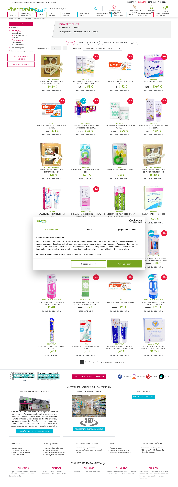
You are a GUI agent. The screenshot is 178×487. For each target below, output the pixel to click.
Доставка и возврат (51, 450)
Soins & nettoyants (20, 35)
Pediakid (96, 472)
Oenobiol (133, 472)
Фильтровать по (43, 48)
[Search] (71, 8)
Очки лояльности (18, 455)
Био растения (52, 14)
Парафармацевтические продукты (103, 14)
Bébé (21, 24)
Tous (70, 42)
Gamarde (12, 476)
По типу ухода (27, 19)
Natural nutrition (145, 474)
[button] (151, 9)
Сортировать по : (75, 48)
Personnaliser (88, 264)
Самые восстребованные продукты (120, 42)
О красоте (13, 14)
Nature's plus (151, 476)
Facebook (124, 376)
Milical (110, 474)
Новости (130, 2)
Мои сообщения (17, 448)
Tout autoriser (124, 264)
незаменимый (16, 27)
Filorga (11, 472)
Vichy (19, 476)
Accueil (11, 19)
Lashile (122, 474)
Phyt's (64, 474)
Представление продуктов (162, 14)
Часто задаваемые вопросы (54, 455)
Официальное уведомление (119, 450)
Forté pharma (144, 472)
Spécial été (141, 2)
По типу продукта (17, 48)
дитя (41, 14)
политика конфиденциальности (120, 452)
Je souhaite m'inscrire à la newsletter (89, 376)
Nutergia (161, 476)
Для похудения (118, 14)
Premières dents (17, 40)
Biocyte (109, 472)
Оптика (131, 14)
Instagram (138, 376)
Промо (81, 42)
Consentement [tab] (51, 229)
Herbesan (154, 472)
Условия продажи (116, 448)
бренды (163, 2)
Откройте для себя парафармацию (34, 431)
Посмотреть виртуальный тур (89, 429)
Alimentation (16, 42)
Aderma (44, 472)
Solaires (15, 38)
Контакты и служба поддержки (54, 452)
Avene (25, 472)
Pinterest (152, 376)
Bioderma (59, 472)
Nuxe (53, 474)
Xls (133, 474)
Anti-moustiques (18, 44)
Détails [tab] (89, 229)
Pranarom (143, 478)
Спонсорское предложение (21, 452)
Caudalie (18, 472)
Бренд (55, 48)
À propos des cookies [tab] (126, 229)
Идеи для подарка (21, 64)
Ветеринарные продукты (144, 14)
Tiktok (164, 376)
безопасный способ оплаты (53, 448)
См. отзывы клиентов (143, 397)
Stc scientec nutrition (120, 472)
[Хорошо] (98, 8)
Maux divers (16, 33)
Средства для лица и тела (27, 14)
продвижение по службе (21, 57)
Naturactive (163, 472)
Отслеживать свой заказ (20, 450)
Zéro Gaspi (152, 2)
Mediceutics (13, 474)
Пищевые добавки (66, 14)
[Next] (112, 362)
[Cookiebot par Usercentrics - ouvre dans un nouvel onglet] (131, 221)
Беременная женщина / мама (22, 51)
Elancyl (128, 474)
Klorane (89, 472)
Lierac (116, 474)
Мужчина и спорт (84, 14)
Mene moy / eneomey (26, 474)
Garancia (32, 472)
